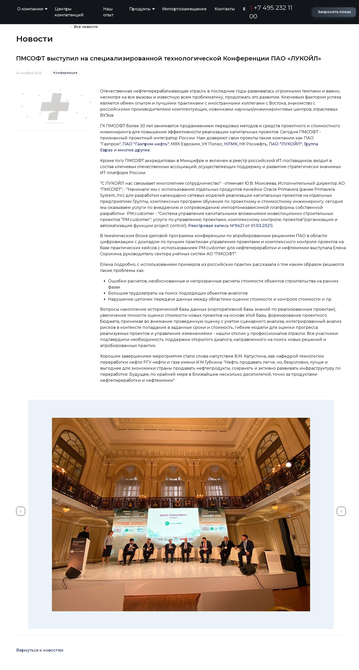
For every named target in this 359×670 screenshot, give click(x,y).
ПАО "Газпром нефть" (146, 144)
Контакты (225, 9)
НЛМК (230, 144)
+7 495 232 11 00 (270, 12)
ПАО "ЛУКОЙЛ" (285, 144)
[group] (181, 514)
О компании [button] (30, 9)
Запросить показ (334, 12)
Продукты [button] (140, 9)
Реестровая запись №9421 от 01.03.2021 (229, 225)
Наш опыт (108, 12)
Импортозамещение (184, 9)
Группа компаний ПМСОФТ (42, 26)
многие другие (134, 150)
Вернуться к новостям (40, 650)
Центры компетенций (69, 12)
